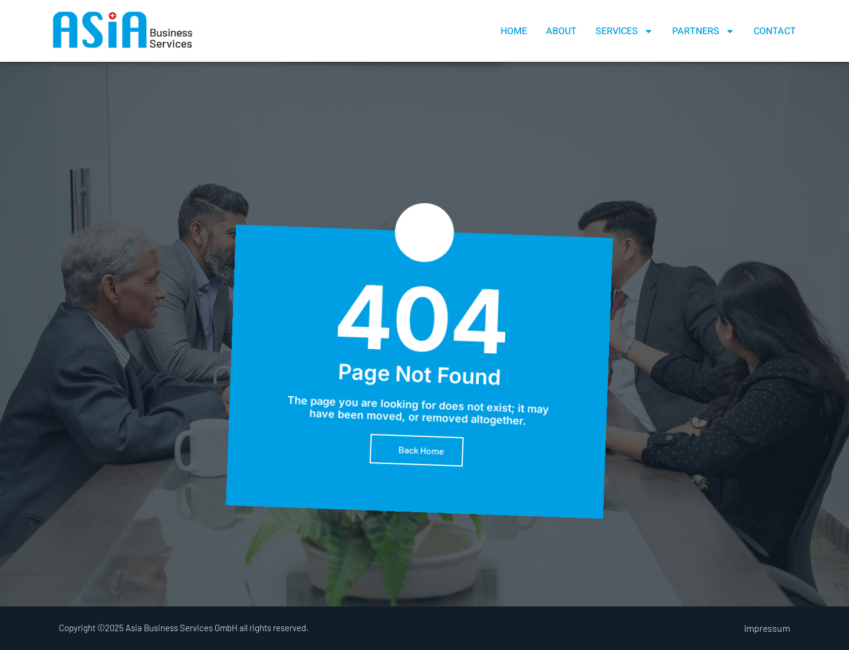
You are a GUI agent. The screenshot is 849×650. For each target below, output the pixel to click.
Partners (703, 31)
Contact (774, 31)
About (561, 31)
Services (624, 31)
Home (514, 31)
